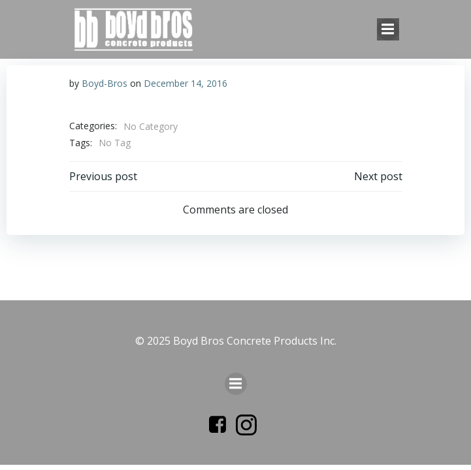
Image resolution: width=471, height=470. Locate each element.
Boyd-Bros (104, 83)
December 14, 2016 (185, 83)
